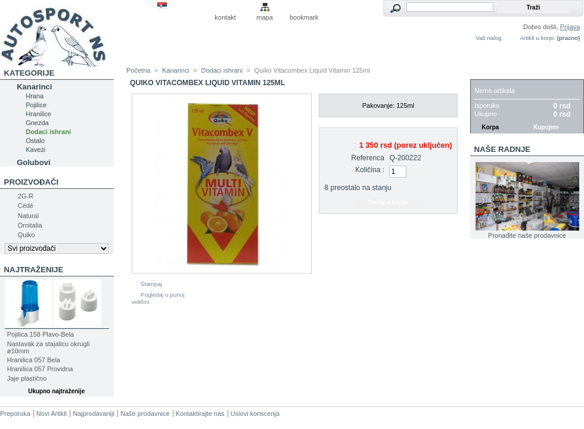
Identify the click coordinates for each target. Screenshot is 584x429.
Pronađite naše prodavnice (527, 235)
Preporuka (15, 413)
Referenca (367, 158)
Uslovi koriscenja (255, 413)
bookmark (304, 17)
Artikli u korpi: (537, 38)
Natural (28, 215)
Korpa (488, 73)
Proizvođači (31, 182)
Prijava (570, 26)
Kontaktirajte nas (200, 413)
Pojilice (36, 104)
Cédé (25, 205)
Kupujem (546, 127)
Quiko (26, 234)
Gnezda (37, 122)
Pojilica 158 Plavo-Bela (40, 334)
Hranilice (38, 113)
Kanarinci (34, 86)
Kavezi (35, 149)
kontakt (225, 17)
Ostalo (35, 140)
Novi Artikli (51, 413)
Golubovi (33, 162)
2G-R (25, 196)
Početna (138, 70)
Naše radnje (502, 149)
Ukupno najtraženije (56, 391)
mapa (264, 17)
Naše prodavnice (145, 413)
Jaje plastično (27, 378)
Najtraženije (34, 269)
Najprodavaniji (93, 413)
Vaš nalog (488, 38)
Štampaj (151, 284)
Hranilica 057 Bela (33, 359)
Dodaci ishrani (48, 131)
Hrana (35, 96)
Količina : (369, 170)
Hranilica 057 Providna (40, 368)
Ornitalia (30, 225)
